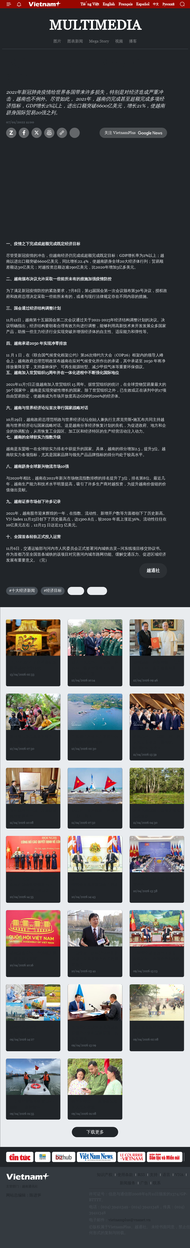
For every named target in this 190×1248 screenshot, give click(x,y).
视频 (119, 41)
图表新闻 (75, 41)
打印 (49, 133)
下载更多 (95, 1131)
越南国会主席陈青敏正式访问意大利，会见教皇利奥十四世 (156, 668)
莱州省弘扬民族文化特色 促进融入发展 (31, 739)
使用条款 (125, 1174)
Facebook (24, 133)
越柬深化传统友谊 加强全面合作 (155, 881)
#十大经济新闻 (22, 590)
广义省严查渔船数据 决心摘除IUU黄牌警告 (32, 1104)
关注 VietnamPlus (120, 132)
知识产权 (104, 1174)
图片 (57, 41)
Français (125, 4)
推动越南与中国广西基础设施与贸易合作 (33, 813)
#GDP (75, 590)
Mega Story (99, 41)
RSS (141, 1174)
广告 (144, 1183)
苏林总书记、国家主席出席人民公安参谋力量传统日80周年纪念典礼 (156, 742)
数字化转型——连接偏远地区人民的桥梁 (94, 1104)
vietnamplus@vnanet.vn (129, 1219)
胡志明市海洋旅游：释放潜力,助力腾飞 (94, 813)
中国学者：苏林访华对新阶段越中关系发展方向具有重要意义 (94, 959)
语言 (166, 1174)
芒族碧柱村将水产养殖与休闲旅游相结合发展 (94, 739)
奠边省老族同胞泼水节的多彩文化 (156, 1030)
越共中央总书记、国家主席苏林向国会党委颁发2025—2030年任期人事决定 (33, 884)
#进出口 (97, 590)
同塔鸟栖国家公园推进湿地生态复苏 (156, 813)
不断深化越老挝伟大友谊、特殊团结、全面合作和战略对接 (156, 959)
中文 (156, 4)
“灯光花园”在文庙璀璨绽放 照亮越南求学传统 (33, 665)
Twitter (36, 133)
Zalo (11, 133)
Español (142, 4)
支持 (154, 1174)
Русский (168, 4)
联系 (157, 1183)
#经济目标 (53, 590)
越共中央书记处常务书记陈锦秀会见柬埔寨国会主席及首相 (94, 884)
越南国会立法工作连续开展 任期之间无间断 (33, 956)
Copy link (62, 133)
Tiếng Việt (89, 4)
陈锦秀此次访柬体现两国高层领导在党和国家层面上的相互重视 (94, 1033)
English (109, 4)
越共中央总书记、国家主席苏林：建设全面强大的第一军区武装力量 (94, 668)
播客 (133, 41)
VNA (179, 1174)
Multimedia (95, 25)
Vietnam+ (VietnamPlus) (45, 4)
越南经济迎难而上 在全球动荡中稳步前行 (32, 1030)
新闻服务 (127, 1183)
